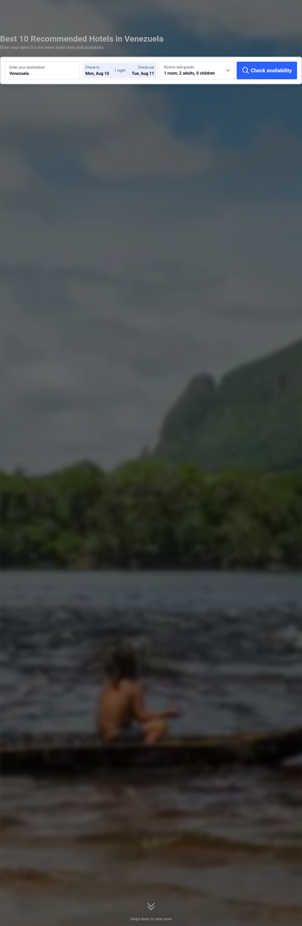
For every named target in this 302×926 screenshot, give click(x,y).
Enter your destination (27, 67)
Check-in (92, 67)
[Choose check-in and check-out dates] (101, 70)
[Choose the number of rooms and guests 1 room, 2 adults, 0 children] (197, 70)
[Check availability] (267, 70)
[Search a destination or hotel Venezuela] (42, 70)
